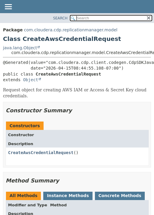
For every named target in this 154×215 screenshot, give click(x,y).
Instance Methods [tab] (68, 195)
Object (30, 79)
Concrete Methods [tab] (119, 195)
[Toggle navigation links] (8, 7)
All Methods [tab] (23, 195)
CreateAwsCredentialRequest (40, 152)
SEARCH (60, 18)
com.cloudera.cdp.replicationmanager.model (70, 29)
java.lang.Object (20, 47)
